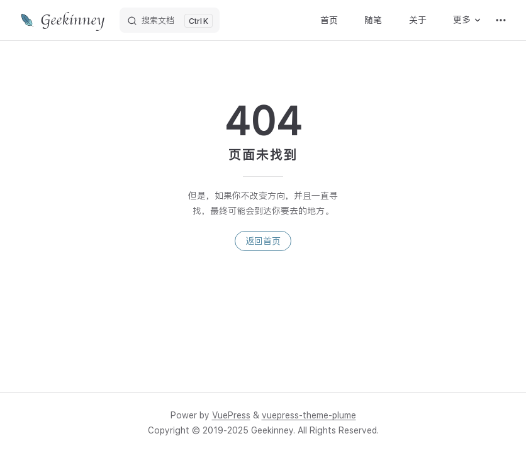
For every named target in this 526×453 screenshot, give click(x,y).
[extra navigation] (500, 20)
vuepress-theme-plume (309, 415)
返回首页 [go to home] (263, 241)
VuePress (231, 415)
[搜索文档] (170, 20)
